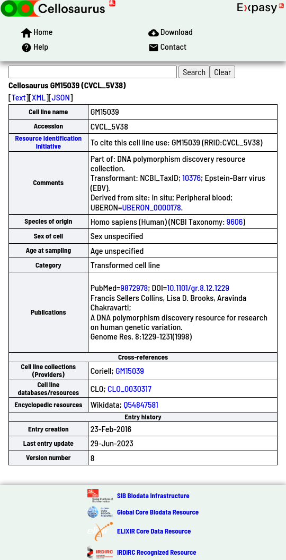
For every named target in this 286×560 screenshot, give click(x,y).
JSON (61, 97)
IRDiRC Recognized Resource (156, 552)
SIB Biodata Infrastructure (153, 495)
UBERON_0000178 (151, 207)
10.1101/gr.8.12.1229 (198, 287)
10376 (191, 177)
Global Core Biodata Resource (158, 512)
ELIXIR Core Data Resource (154, 531)
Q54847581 (140, 404)
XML (39, 97)
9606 (235, 221)
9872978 (134, 287)
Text (19, 97)
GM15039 (129, 370)
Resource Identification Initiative (48, 142)
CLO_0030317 (129, 388)
